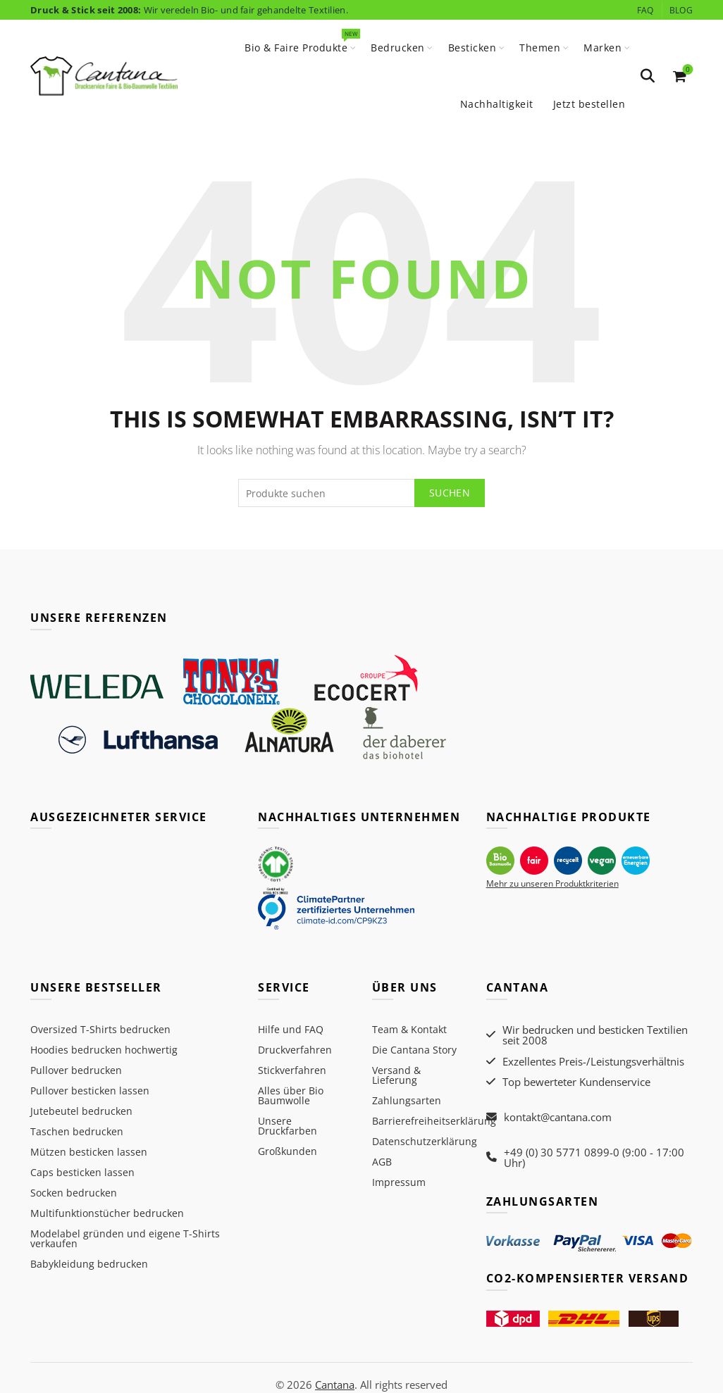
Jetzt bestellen (589, 104)
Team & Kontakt (409, 1029)
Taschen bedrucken (76, 1131)
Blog (681, 10)
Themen (539, 47)
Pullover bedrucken (76, 1070)
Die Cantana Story (414, 1049)
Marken (602, 47)
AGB (382, 1161)
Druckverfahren (295, 1049)
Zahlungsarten (406, 1100)
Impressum (399, 1182)
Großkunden (287, 1151)
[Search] (647, 76)
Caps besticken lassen (82, 1172)
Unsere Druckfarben (287, 1125)
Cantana (334, 1370)
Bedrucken (398, 47)
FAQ (645, 10)
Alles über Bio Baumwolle (290, 1095)
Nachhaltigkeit (496, 104)
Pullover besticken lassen (89, 1090)
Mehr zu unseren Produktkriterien (552, 883)
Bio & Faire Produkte (301, 41)
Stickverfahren (292, 1070)
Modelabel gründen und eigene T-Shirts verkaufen (125, 1238)
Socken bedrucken (73, 1192)
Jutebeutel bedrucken (81, 1111)
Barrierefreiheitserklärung (434, 1120)
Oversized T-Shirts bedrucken (100, 1029)
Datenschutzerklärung (424, 1141)
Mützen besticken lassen (88, 1151)
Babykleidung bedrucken (89, 1263)
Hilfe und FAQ (290, 1029)
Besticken (472, 47)
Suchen (449, 492)
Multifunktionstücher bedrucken (107, 1213)
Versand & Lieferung (396, 1075)
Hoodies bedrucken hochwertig (104, 1049)
